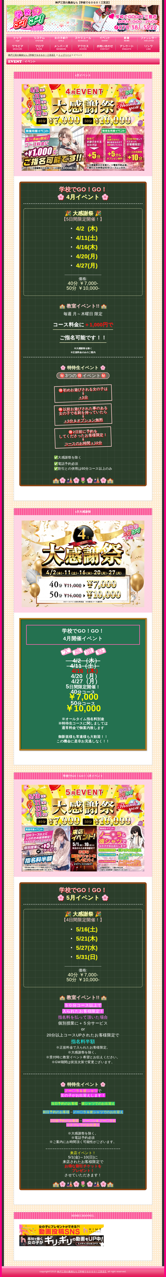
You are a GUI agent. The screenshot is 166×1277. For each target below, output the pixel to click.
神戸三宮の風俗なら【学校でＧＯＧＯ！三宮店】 (82, 1271)
